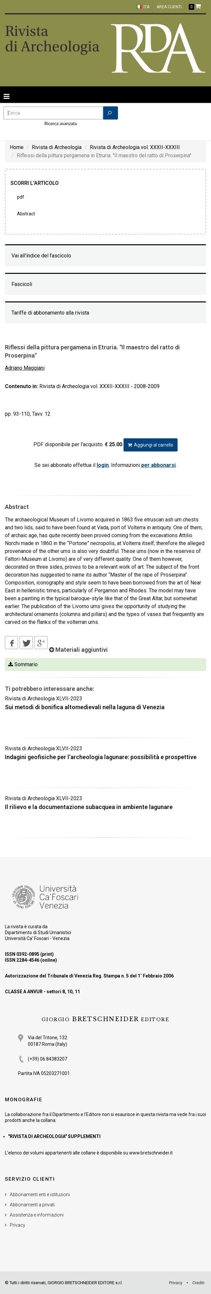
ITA (142, 7)
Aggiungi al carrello (150, 445)
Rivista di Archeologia (57, 147)
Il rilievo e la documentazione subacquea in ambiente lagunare (89, 806)
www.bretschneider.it (151, 1152)
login (103, 465)
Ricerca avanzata (61, 123)
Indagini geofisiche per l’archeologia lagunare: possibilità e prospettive (101, 757)
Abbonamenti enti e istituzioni (40, 1194)
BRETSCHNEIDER (105, 1019)
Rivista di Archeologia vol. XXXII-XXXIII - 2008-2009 (99, 386)
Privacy (17, 1225)
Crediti (198, 1282)
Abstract (26, 213)
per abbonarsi (158, 465)
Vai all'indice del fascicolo (41, 255)
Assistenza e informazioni (37, 1214)
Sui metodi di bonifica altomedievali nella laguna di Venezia (84, 707)
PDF (20, 197)
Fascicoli (21, 284)
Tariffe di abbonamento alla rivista (50, 313)
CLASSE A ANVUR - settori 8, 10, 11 (42, 991)
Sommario (23, 664)
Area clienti (169, 7)
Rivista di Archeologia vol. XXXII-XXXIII (135, 147)
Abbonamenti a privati (32, 1204)
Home (17, 147)
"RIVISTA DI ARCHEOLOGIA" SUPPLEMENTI (54, 1136)
